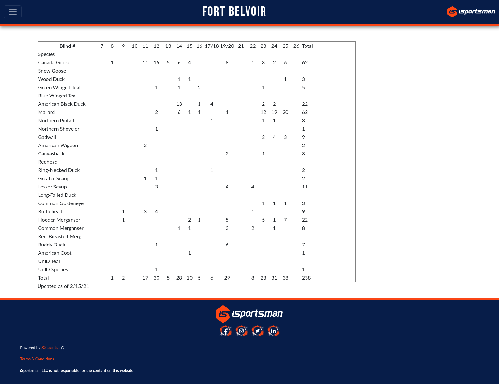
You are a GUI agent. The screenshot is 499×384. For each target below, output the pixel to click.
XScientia (50, 347)
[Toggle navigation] (13, 11)
